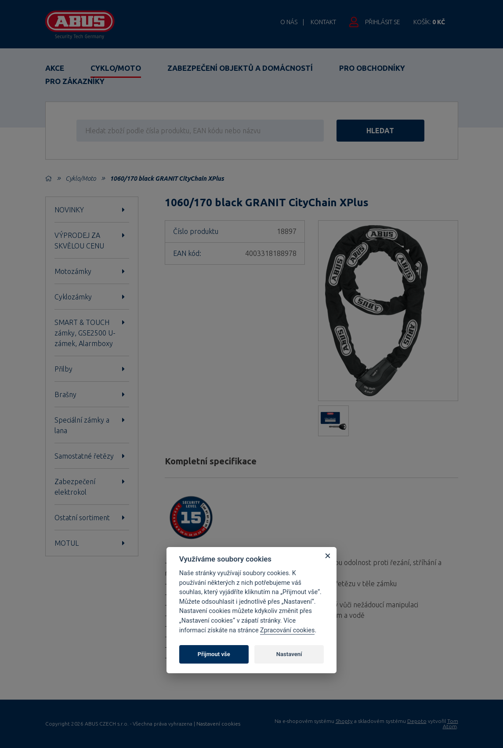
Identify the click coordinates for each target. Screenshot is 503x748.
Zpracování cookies (287, 630)
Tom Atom (450, 723)
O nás (288, 22)
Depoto (417, 721)
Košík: (429, 22)
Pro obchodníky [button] (372, 68)
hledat (382, 131)
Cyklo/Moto (115, 68)
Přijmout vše (214, 654)
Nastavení (289, 654)
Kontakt (323, 22)
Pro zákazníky (75, 81)
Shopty (344, 721)
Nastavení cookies (218, 723)
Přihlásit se (382, 22)
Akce (54, 68)
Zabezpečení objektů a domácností (240, 68)
